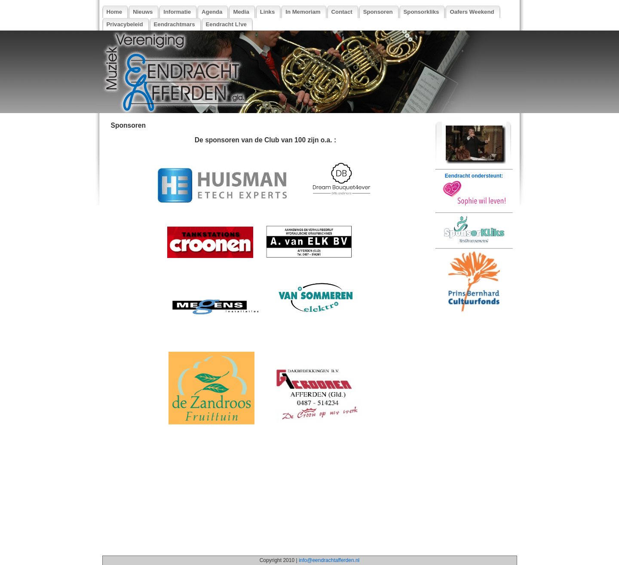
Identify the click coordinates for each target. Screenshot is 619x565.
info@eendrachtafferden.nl (329, 560)
